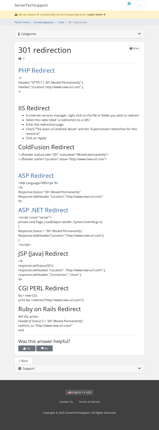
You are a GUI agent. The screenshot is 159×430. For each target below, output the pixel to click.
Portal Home (22, 22)
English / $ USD (79, 392)
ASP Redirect (36, 175)
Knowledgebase (44, 22)
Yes (27, 348)
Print (134, 48)
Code (61, 22)
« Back (23, 361)
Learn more (96, 14)
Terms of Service (89, 402)
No (44, 348)
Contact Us (66, 402)
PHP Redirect (36, 70)
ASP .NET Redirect (43, 210)
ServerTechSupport (31, 5)
